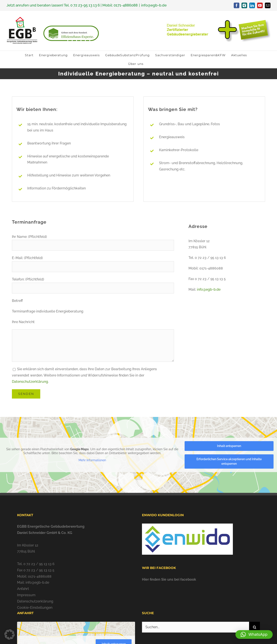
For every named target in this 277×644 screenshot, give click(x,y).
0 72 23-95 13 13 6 (85, 5)
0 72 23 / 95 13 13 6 (39, 564)
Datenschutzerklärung (30, 382)
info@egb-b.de (154, 5)
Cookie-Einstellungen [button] (34, 608)
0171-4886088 (126, 5)
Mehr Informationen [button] (92, 460)
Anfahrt (23, 589)
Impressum (26, 595)
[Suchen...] (195, 627)
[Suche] (254, 627)
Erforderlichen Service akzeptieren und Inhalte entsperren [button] (229, 461)
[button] (254, 634)
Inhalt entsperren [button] (229, 446)
